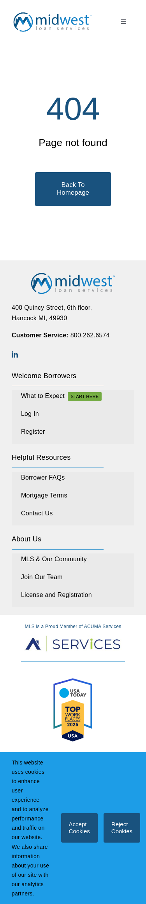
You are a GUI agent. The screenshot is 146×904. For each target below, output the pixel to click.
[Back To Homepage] (73, 189)
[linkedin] (15, 354)
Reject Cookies (121, 827)
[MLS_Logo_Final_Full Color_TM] (52, 13)
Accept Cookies (79, 827)
